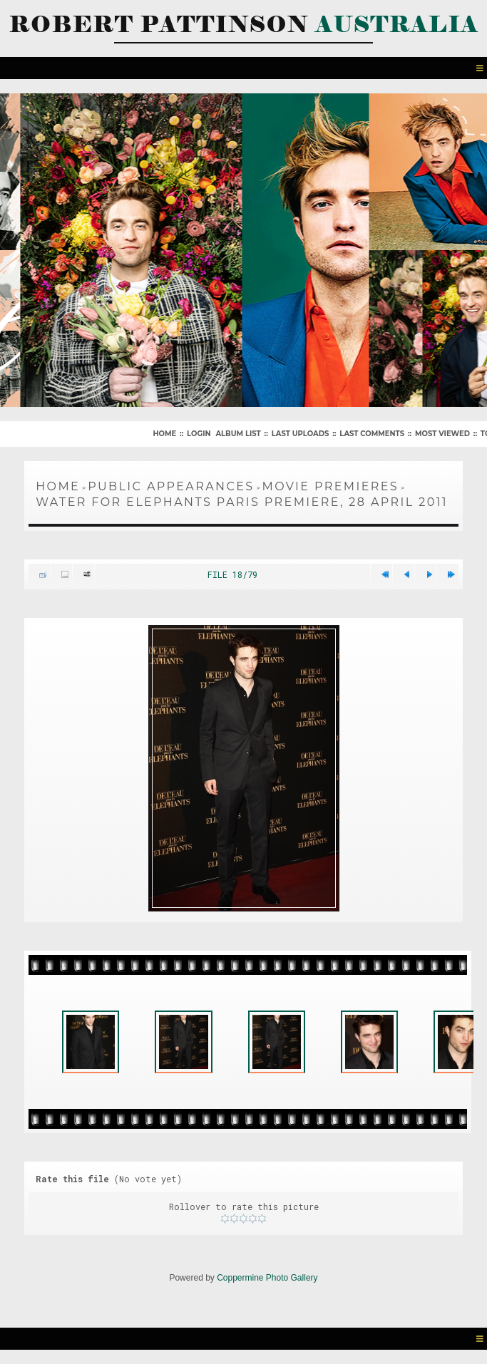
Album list (237, 433)
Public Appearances (171, 486)
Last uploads (300, 433)
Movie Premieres (330, 486)
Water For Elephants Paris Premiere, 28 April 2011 (242, 502)
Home (164, 433)
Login (198, 433)
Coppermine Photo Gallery (267, 1278)
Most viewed (442, 433)
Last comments (371, 433)
